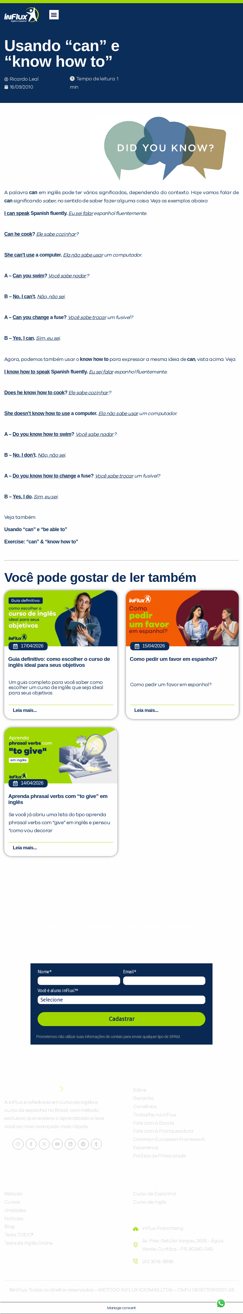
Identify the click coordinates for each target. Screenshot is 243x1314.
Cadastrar (121, 1019)
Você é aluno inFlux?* (58, 991)
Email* (129, 972)
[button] (54, 14)
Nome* (45, 972)
